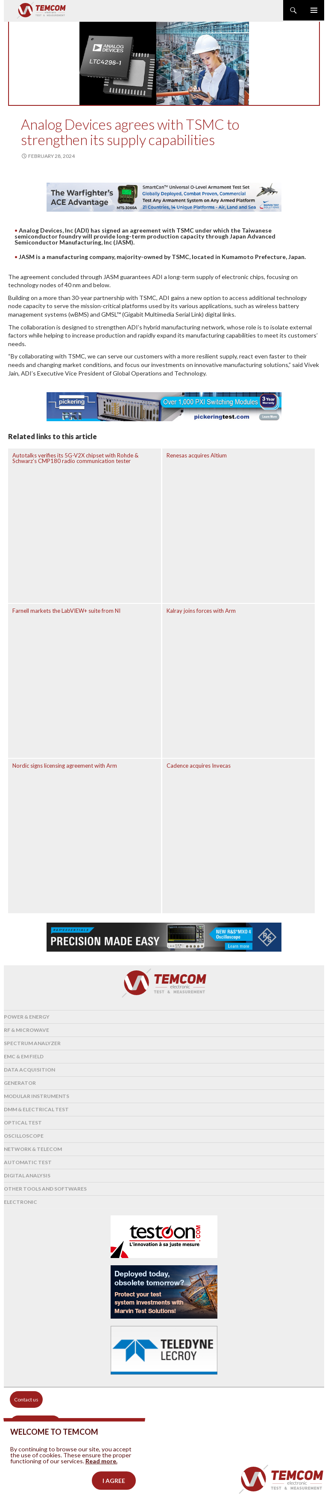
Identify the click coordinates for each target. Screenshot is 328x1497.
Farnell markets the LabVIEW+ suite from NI (66, 610)
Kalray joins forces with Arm (201, 610)
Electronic (20, 1202)
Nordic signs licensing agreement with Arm (64, 765)
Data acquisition (29, 1069)
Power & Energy (27, 1017)
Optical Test (23, 1122)
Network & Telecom (33, 1149)
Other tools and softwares (45, 1188)
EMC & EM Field (24, 1056)
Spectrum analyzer (32, 1043)
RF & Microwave (26, 1030)
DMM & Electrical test (36, 1109)
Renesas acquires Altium (197, 455)
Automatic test (28, 1162)
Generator (20, 1083)
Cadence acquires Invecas (199, 765)
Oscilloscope (24, 1136)
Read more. (101, 1471)
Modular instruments (36, 1096)
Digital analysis (27, 1175)
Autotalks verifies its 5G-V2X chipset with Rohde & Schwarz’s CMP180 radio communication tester (75, 458)
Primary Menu (314, 10)
